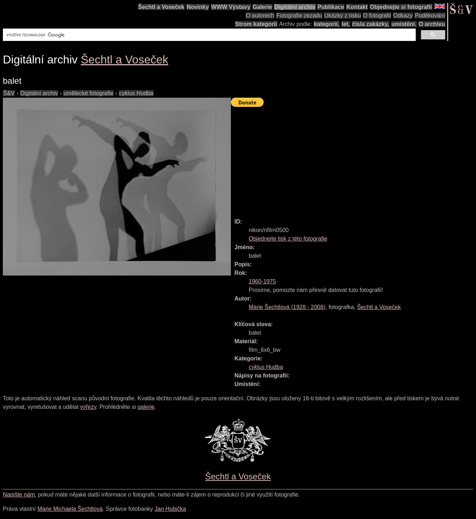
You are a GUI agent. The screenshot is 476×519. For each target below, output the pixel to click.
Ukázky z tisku (342, 15)
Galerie (262, 7)
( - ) (287, 307)
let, (346, 24)
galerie (146, 407)
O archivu (432, 24)
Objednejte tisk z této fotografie (288, 239)
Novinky (198, 7)
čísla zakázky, (370, 24)
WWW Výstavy (230, 7)
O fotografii (377, 15)
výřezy (88, 407)
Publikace (330, 7)
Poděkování (430, 15)
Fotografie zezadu (299, 15)
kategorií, (326, 24)
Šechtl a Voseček (161, 7)
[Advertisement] (353, 159)
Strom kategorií (256, 24)
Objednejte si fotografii (401, 7)
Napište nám (19, 495)
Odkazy (403, 15)
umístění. (404, 24)
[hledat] (208, 35)
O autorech (260, 15)
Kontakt (357, 7)
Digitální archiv (294, 7)
